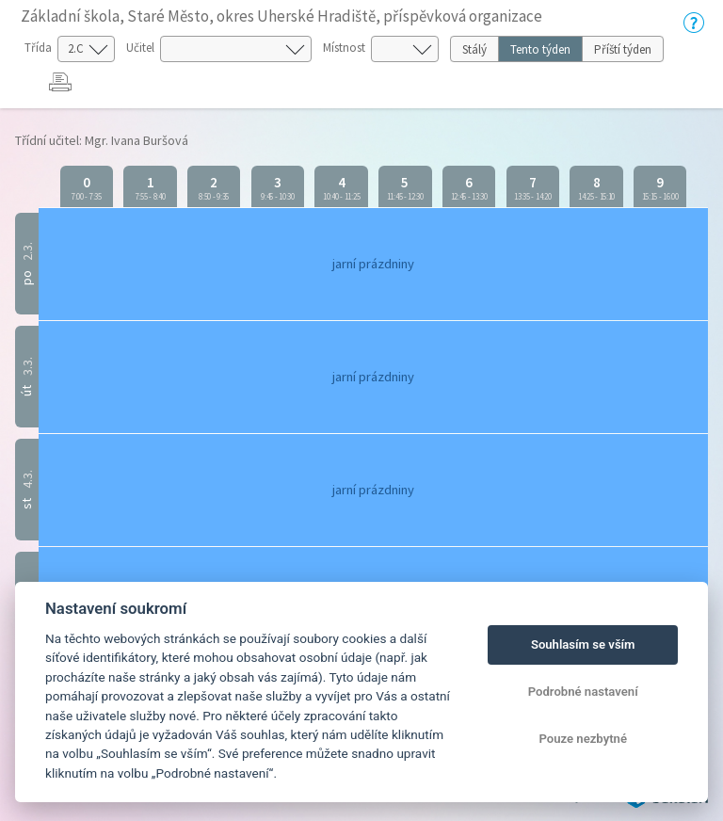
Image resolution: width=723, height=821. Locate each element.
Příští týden (622, 49)
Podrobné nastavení (583, 691)
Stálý (474, 49)
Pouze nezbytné (582, 739)
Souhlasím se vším (583, 644)
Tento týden (540, 49)
